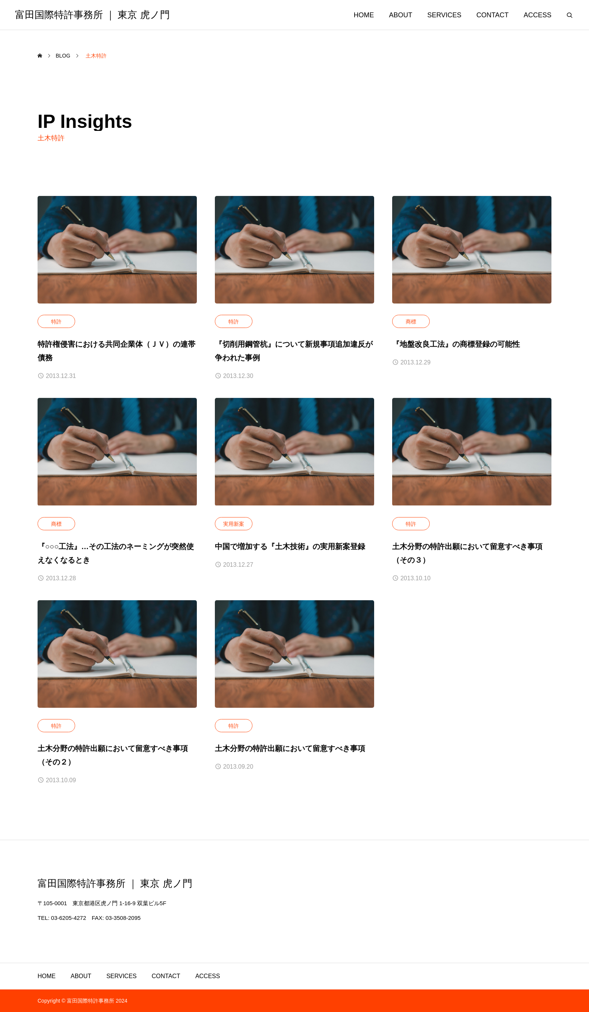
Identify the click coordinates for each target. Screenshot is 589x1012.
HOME (364, 15)
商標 (411, 322)
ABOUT (400, 15)
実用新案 (233, 524)
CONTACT (492, 15)
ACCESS (537, 15)
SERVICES (444, 15)
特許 (56, 322)
